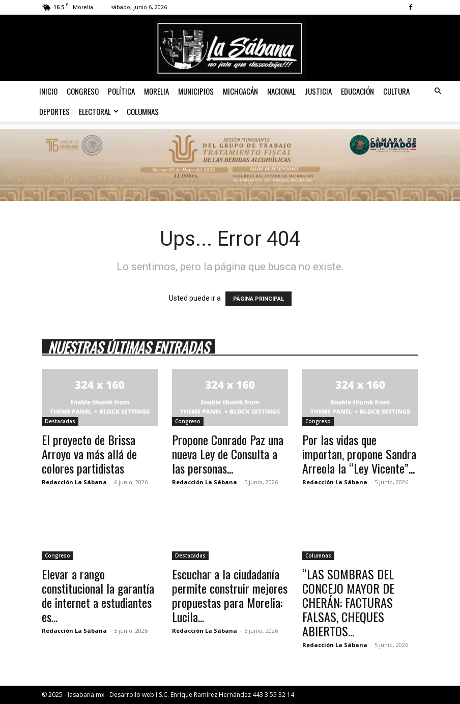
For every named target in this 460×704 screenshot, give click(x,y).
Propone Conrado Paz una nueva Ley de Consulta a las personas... (227, 453)
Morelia (156, 91)
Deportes (54, 111)
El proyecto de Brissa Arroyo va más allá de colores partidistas (89, 453)
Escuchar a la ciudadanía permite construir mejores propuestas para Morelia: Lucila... (230, 595)
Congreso (83, 91)
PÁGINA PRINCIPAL (258, 299)
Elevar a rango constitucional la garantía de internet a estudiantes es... (98, 595)
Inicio (48, 91)
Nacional (281, 91)
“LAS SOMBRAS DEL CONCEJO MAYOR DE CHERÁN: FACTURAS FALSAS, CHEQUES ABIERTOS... (348, 602)
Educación (357, 91)
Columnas (143, 111)
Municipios (196, 91)
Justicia (318, 91)
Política (121, 91)
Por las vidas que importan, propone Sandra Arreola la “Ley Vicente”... (359, 453)
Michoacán (240, 91)
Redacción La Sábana (74, 482)
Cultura (396, 91)
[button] (437, 91)
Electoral (99, 111)
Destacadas (60, 421)
